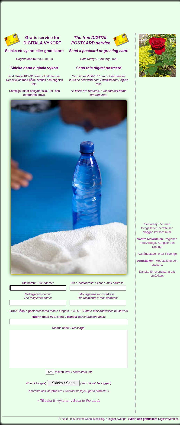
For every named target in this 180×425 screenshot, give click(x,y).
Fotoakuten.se (49, 76)
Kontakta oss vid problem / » (69, 391)
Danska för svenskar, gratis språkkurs (157, 273)
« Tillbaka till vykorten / (68, 400)
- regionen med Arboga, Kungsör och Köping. (157, 243)
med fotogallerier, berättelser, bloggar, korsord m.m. (157, 228)
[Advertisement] (90, 17)
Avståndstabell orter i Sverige (157, 253)
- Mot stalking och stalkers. (157, 262)
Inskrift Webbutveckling (90, 419)
